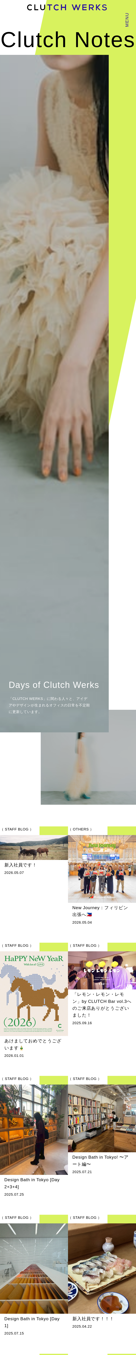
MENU (126, 20)
